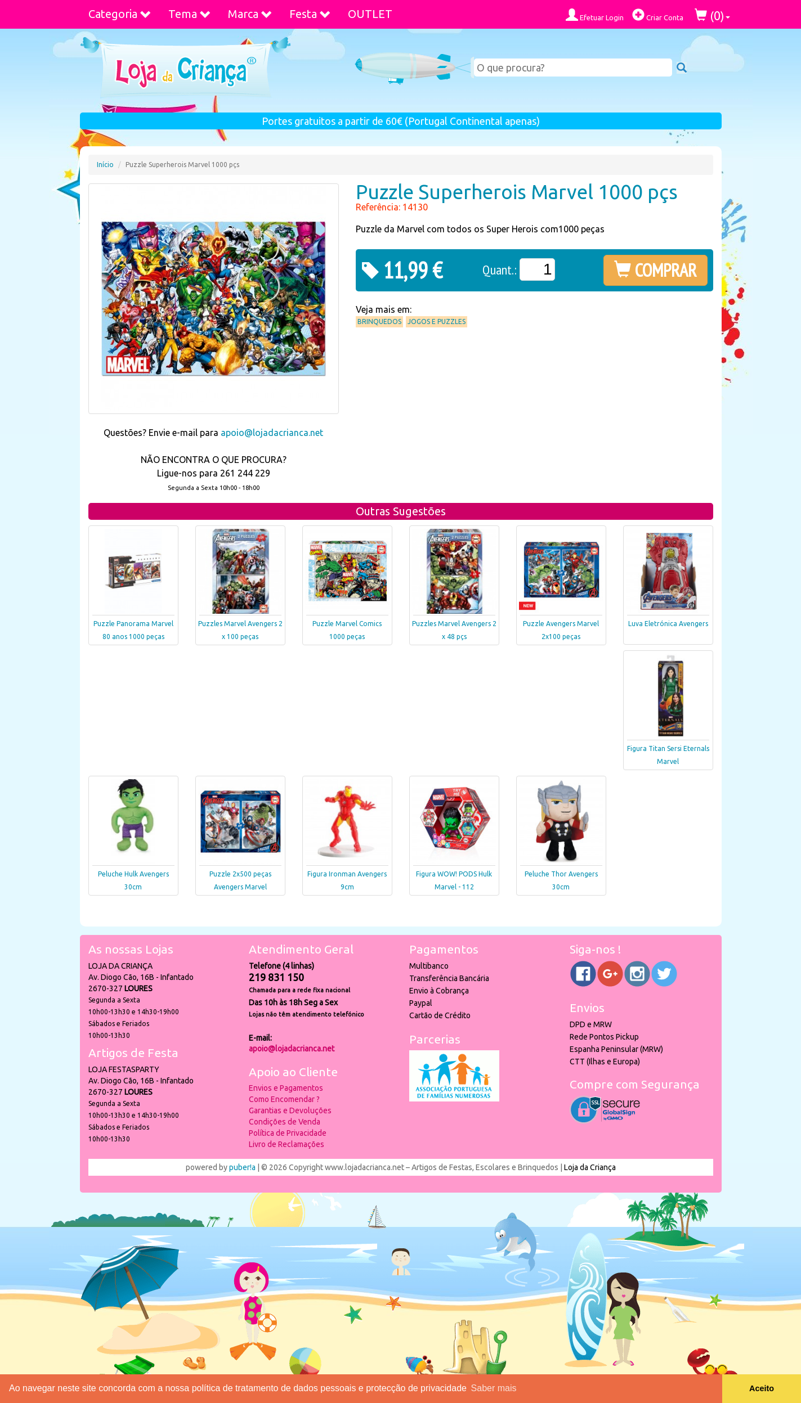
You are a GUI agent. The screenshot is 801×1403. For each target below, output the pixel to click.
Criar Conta (657, 14)
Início (105, 164)
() (712, 15)
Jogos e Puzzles (437, 321)
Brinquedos (379, 321)
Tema (189, 13)
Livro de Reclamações (286, 1144)
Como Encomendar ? (284, 1099)
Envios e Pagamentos (286, 1087)
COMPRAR (655, 270)
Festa (310, 13)
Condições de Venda (284, 1121)
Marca (250, 13)
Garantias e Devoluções (290, 1110)
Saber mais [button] (494, 1388)
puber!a (242, 1167)
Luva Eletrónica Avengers (668, 623)
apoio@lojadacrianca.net (272, 433)
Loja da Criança (590, 1167)
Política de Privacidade (287, 1132)
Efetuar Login (595, 14)
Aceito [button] (761, 1388)
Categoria (119, 13)
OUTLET (370, 13)
